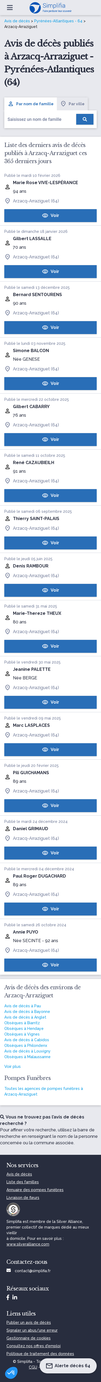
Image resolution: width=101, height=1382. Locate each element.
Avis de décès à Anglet (25, 1017)
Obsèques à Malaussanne (27, 1057)
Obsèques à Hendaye (24, 1028)
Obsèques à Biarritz (22, 1023)
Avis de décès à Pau (22, 1006)
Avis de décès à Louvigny (27, 1051)
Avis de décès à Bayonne (27, 1011)
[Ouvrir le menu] (10, 7)
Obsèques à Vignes (22, 1034)
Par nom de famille (31, 104)
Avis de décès (17, 21)
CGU (33, 1367)
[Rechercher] (84, 119)
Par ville (72, 104)
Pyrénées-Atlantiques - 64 (58, 21)
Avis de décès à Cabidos (26, 1040)
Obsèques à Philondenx (25, 1045)
